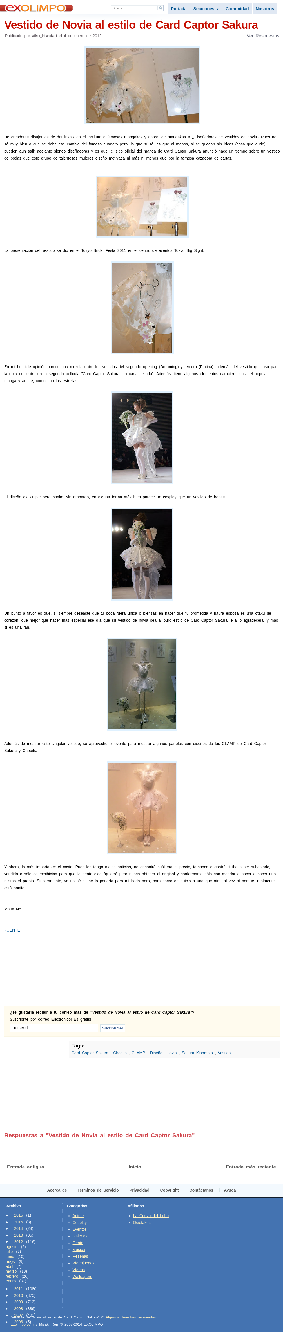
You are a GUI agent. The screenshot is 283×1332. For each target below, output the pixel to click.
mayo (10, 1261)
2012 (18, 1241)
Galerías (80, 1236)
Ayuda (230, 1190)
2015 (18, 1222)
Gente (78, 1243)
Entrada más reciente (251, 1167)
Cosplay (80, 1222)
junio (10, 1256)
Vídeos (79, 1270)
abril (9, 1266)
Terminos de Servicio (98, 1190)
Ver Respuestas (263, 35)
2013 (18, 1235)
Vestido (224, 1053)
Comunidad (237, 8)
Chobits (119, 1053)
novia (172, 1053)
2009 (18, 1302)
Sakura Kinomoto (197, 1053)
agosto (12, 1246)
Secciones (206, 8)
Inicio (135, 1167)
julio (9, 1251)
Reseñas (80, 1256)
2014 (18, 1228)
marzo (11, 1271)
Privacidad (140, 1190)
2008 (18, 1308)
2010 (18, 1295)
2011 (18, 1288)
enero (11, 1281)
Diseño (156, 1053)
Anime (78, 1216)
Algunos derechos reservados (131, 1317)
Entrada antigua (25, 1167)
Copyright (169, 1190)
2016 (18, 1215)
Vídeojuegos (84, 1263)
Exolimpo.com (22, 1324)
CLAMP (138, 1053)
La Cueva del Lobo (151, 1216)
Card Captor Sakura (90, 1053)
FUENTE (12, 930)
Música (79, 1249)
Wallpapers (82, 1276)
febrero (12, 1276)
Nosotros (265, 8)
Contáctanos (201, 1190)
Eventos (80, 1229)
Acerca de (57, 1190)
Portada (179, 8)
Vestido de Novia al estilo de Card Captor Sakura (142, 24)
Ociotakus (142, 1222)
